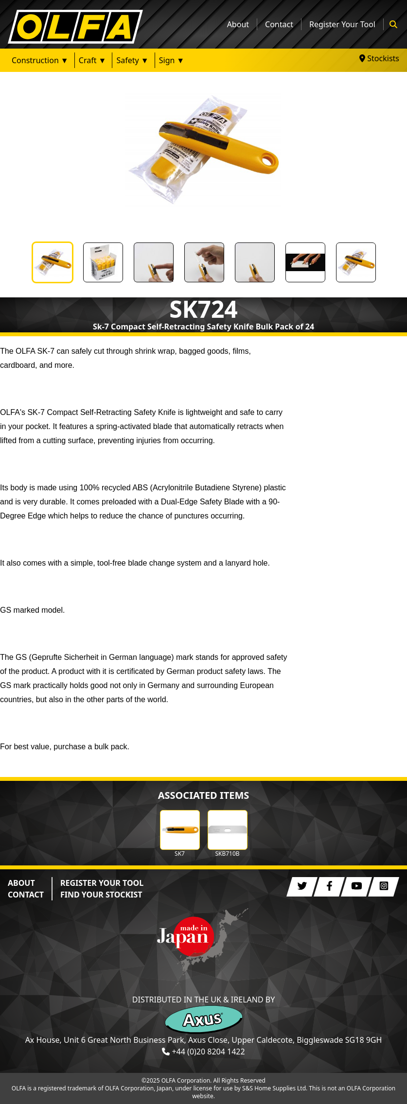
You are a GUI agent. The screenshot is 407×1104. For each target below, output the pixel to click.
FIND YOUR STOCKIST (101, 894)
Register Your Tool (342, 24)
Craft (88, 60)
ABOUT (21, 883)
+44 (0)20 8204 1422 (208, 1051)
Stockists (379, 58)
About (238, 24)
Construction (35, 60)
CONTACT (26, 894)
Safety (127, 60)
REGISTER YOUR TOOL (101, 883)
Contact (279, 24)
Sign (167, 60)
